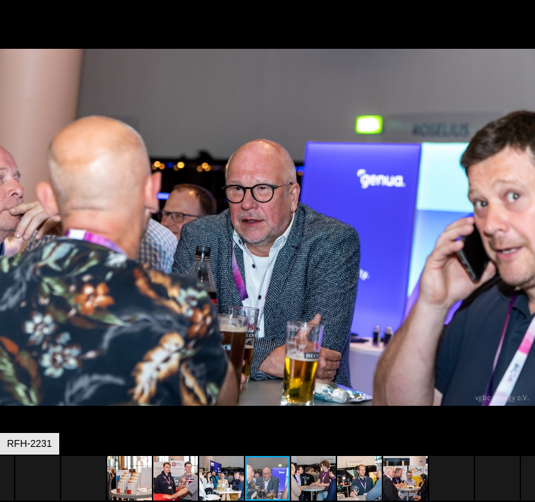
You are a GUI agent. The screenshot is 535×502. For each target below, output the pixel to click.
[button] (522, 36)
